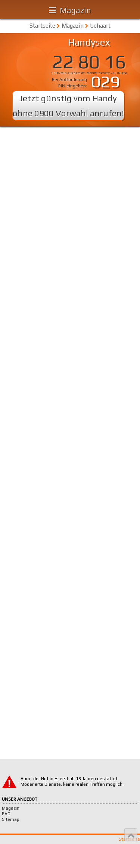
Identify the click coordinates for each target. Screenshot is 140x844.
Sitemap (10, 819)
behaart (100, 25)
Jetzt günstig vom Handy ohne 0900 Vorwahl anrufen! (68, 105)
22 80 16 (89, 62)
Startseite (42, 25)
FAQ (6, 813)
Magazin (75, 10)
